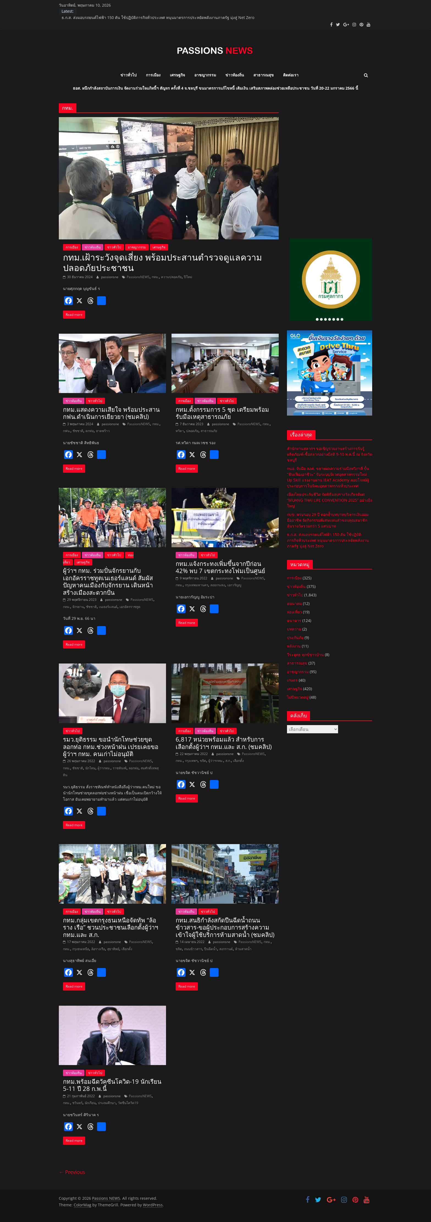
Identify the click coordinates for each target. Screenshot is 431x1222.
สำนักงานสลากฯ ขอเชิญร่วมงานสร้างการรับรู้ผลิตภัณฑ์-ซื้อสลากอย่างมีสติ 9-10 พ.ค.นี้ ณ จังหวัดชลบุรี (329, 454)
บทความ (294, 629)
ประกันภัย (295, 637)
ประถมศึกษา (107, 1103)
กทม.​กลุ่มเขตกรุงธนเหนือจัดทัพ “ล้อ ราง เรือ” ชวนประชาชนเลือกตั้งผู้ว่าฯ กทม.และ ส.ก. (110, 927)
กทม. (155, 277)
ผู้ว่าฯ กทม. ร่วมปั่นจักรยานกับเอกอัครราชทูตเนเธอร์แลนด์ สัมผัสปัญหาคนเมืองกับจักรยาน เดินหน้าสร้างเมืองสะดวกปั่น (108, 581)
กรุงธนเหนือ (80, 949)
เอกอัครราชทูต (130, 606)
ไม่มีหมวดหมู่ (297, 697)
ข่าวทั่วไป (128, 75)
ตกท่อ (89, 430)
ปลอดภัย (192, 430)
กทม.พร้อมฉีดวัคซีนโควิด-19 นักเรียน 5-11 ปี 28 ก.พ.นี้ (112, 1085)
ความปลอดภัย (171, 277)
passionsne (110, 277)
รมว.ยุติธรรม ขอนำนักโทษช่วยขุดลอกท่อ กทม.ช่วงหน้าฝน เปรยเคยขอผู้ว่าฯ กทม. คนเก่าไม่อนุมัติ (110, 746)
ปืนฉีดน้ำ (210, 949)
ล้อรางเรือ (98, 949)
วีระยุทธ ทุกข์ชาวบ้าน (305, 654)
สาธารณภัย (209, 430)
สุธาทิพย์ (113, 949)
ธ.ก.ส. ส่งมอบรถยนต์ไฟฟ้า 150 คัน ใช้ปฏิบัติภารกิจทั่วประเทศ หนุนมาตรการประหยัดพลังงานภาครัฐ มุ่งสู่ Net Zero (158, 17)
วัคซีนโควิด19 (128, 1103)
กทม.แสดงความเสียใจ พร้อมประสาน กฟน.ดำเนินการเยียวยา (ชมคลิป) (111, 413)
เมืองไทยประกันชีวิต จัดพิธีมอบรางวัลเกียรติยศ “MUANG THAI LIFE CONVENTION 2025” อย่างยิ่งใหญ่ (329, 500)
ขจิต (203, 760)
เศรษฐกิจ (177, 75)
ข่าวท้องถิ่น (234, 75)
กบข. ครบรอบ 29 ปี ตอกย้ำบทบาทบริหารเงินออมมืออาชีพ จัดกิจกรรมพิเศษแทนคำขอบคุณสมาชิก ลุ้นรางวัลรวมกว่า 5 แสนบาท (328, 520)
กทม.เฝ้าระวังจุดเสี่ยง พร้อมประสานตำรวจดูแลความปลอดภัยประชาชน (162, 262)
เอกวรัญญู (234, 585)
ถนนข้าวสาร (193, 949)
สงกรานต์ (226, 949)
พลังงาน (294, 646)
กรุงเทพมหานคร (196, 585)
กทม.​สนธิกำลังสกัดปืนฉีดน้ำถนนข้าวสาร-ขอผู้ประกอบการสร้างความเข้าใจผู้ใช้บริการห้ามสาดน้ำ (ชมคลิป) (225, 927)
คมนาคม (294, 603)
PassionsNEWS (138, 277)
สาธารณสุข (263, 75)
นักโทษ (90, 768)
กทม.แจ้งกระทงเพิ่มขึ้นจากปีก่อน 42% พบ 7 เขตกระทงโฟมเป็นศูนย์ (220, 567)
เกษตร (292, 680)
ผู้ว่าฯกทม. (215, 760)
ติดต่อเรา (291, 75)
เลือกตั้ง (238, 760)
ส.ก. (228, 760)
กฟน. (66, 430)
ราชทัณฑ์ (119, 768)
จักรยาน (78, 606)
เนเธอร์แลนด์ (108, 606)
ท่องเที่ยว (294, 612)
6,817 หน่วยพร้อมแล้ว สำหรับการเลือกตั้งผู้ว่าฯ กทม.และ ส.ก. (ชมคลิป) (224, 742)
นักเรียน (90, 1103)
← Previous (72, 1172)
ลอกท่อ (134, 768)
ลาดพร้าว (103, 430)
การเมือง (153, 75)
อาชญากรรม (205, 75)
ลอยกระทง (217, 585)
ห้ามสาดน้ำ (243, 949)
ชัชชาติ (78, 430)
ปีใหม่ (188, 277)
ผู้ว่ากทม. (104, 768)
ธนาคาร (294, 620)
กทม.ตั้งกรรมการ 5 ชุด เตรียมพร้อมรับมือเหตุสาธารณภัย (222, 413)
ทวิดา (180, 430)
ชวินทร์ (77, 1103)
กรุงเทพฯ (191, 760)
